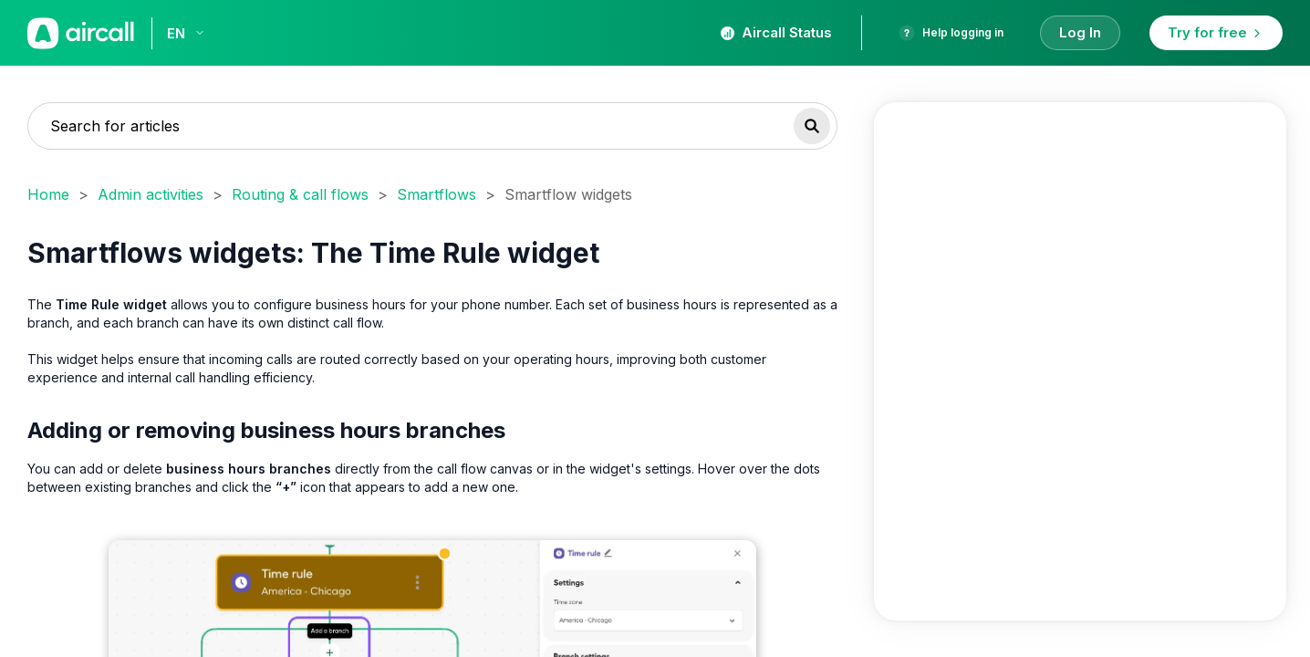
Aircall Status (776, 32)
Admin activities (150, 194)
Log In (1080, 32)
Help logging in (951, 33)
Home (48, 194)
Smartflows (436, 194)
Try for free (1216, 32)
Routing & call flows (300, 194)
